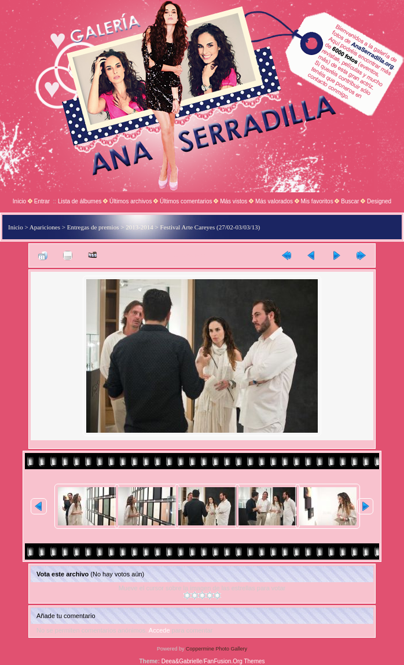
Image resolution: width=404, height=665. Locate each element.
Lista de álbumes (80, 201)
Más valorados (274, 201)
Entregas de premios (93, 227)
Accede (159, 630)
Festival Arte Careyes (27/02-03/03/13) (210, 227)
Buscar (350, 201)
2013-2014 (139, 227)
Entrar (42, 201)
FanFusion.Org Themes (234, 661)
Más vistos (233, 201)
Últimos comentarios (186, 201)
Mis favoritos (317, 201)
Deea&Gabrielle (182, 661)
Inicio (19, 201)
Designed (379, 201)
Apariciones (45, 227)
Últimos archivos (130, 201)
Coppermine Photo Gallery (216, 649)
